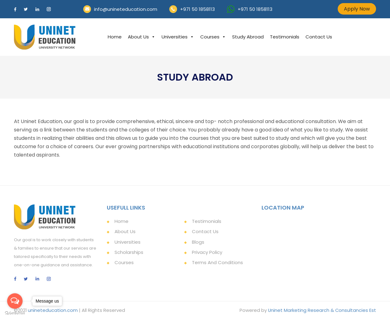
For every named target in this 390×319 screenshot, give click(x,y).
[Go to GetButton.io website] (15, 313)
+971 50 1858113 (197, 9)
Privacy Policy (207, 252)
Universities (178, 36)
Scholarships (129, 252)
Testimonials (284, 36)
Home (115, 36)
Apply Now (357, 8)
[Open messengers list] (15, 301)
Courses (213, 36)
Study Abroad (248, 36)
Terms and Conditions (217, 262)
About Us (141, 36)
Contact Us (319, 36)
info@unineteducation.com (125, 9)
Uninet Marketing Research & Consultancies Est (321, 310)
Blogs (198, 241)
